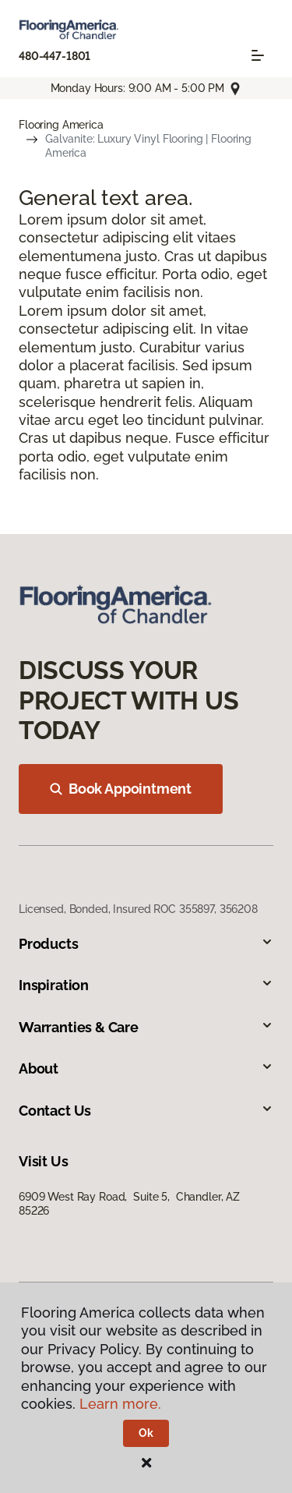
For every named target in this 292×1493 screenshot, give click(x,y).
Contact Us (146, 1110)
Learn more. (120, 1404)
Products (146, 944)
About (146, 1068)
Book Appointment (121, 788)
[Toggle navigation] (257, 55)
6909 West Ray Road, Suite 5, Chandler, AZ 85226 (129, 1204)
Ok (146, 1433)
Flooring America (61, 125)
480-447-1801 (54, 56)
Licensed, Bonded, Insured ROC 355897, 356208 (138, 909)
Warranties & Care (146, 1027)
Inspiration (146, 985)
